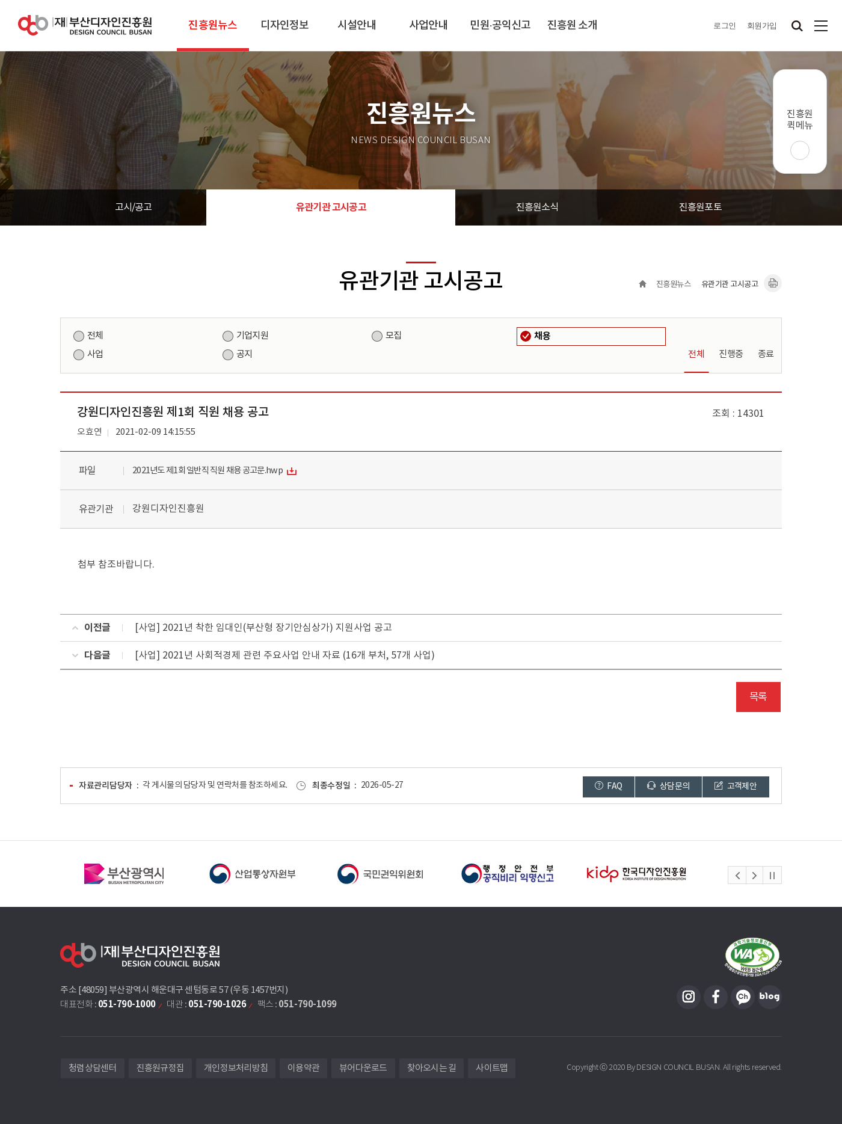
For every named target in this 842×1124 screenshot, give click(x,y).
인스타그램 (689, 997)
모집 (393, 336)
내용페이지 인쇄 (773, 283)
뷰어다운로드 (363, 1068)
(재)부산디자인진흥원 (85, 25)
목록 (758, 697)
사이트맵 (821, 25)
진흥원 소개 (572, 25)
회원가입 (762, 25)
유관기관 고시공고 (331, 207)
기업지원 (252, 336)
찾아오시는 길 (431, 1068)
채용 (542, 336)
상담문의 (668, 786)
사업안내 (428, 25)
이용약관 (303, 1068)
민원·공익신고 (500, 25)
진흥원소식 (537, 207)
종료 (766, 354)
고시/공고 (133, 207)
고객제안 (735, 786)
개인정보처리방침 (236, 1068)
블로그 (770, 997)
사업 (95, 354)
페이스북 (716, 997)
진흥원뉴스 (212, 25)
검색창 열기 (797, 25)
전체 (95, 336)
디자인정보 (284, 25)
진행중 (731, 354)
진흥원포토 (700, 207)
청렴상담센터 (93, 1068)
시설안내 (356, 25)
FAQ (608, 786)
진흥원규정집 (161, 1068)
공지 (244, 354)
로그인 (724, 25)
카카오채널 (743, 997)
